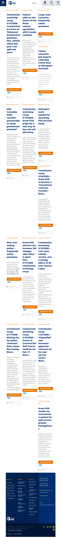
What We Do (32, 484)
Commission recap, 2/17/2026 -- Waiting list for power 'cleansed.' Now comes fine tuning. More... (13, 340)
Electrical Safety (31, 508)
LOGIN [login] (58, 3)
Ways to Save (10, 493)
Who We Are (32, 482)
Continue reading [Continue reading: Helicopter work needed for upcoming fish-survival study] (45, 153)
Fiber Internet (22, 486)
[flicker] (54, 529)
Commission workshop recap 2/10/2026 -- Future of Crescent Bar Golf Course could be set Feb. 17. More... (29, 341)
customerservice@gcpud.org (46, 504)
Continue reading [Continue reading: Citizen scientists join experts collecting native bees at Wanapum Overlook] (45, 92)
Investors (31, 514)
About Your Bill (11, 496)
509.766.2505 (43, 485)
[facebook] (43, 527)
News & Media (33, 512)
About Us (31, 479)
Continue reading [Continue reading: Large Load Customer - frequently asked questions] (45, 34)
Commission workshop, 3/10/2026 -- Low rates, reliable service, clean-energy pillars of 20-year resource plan (45, 255)
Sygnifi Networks (18, 533)
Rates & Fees (10, 490)
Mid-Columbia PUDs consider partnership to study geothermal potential (13, 119)
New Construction (22, 503)
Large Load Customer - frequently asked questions (44, 20)
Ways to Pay (10, 488)
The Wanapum (33, 497)
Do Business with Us (32, 490)
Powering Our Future (33, 494)
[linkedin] (47, 527)
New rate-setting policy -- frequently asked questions (12, 249)
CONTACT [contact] (45, 3)
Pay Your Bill (10, 485)
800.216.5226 (43, 480)
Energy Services (20, 491)
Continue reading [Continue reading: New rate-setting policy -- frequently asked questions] (14, 279)
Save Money (10, 498)
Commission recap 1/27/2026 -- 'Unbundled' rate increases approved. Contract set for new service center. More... (45, 344)
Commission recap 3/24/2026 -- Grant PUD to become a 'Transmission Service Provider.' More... (45, 182)
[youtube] (54, 527)
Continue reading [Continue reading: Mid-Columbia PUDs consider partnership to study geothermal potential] (14, 170)
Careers (31, 487)
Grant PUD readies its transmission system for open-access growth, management (45, 418)
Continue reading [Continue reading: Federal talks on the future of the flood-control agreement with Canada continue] (30, 70)
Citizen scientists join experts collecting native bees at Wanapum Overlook (45, 60)
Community (32, 500)
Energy (20, 488)
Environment (32, 505)
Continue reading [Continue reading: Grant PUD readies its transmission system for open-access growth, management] (45, 462)
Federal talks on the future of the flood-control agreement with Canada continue (29, 24)
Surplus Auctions (20, 507)
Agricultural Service (21, 510)
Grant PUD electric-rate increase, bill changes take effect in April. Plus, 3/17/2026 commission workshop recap (29, 257)
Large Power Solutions (21, 482)
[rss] (50, 527)
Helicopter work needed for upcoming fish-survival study (45, 116)
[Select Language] (36, 3)
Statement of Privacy (15, 530)
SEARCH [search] (51, 3)
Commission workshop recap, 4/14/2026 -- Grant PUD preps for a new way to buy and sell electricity (29, 120)
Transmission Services (22, 495)
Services (20, 479)
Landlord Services (20, 499)
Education (32, 502)
